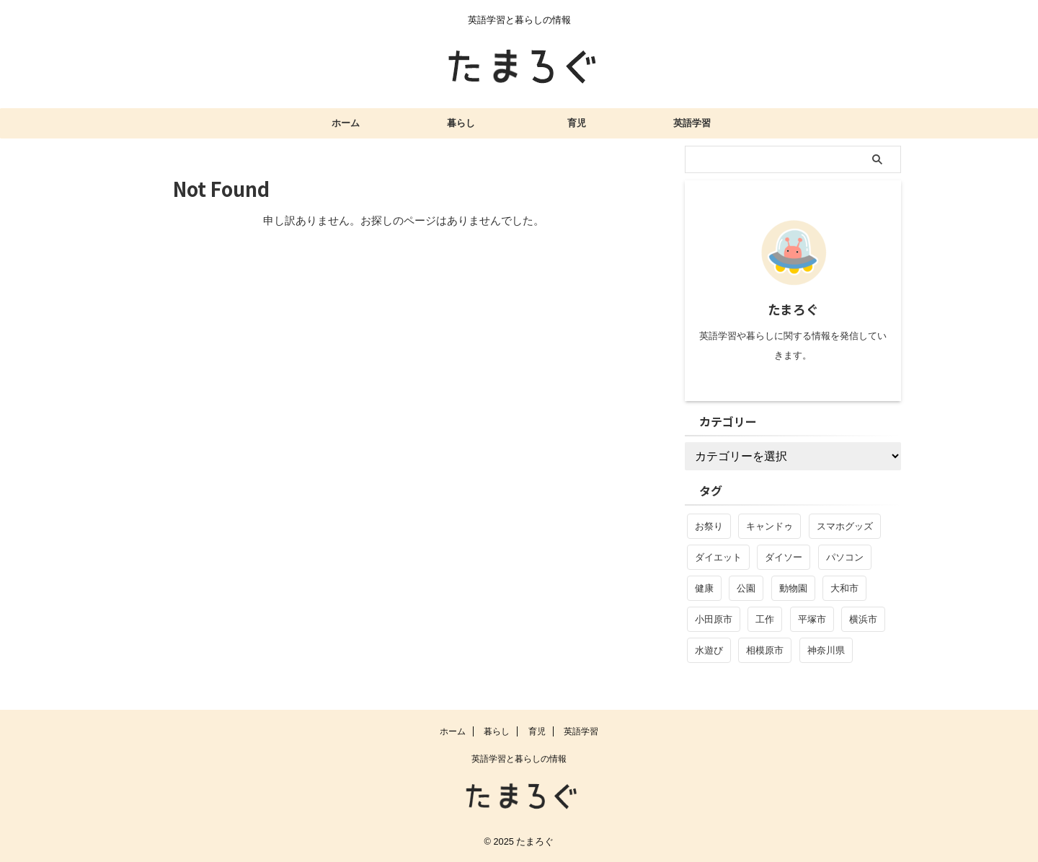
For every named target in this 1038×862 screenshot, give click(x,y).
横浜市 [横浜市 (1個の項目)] (863, 619)
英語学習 (692, 123)
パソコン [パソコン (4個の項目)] (845, 557)
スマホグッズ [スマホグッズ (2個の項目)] (845, 526)
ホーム (346, 123)
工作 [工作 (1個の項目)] (764, 619)
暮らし (461, 123)
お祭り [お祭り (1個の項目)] (709, 526)
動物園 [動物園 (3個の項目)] (793, 588)
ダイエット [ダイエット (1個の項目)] (718, 557)
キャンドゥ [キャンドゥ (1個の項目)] (769, 526)
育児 (576, 123)
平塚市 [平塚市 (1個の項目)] (812, 619)
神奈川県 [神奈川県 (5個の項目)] (826, 650)
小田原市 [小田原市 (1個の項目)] (713, 619)
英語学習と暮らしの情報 (519, 759)
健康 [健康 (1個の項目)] (704, 588)
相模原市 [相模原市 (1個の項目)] (765, 650)
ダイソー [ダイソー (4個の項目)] (783, 557)
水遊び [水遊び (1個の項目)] (709, 650)
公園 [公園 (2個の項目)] (746, 588)
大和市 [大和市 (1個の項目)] (844, 588)
